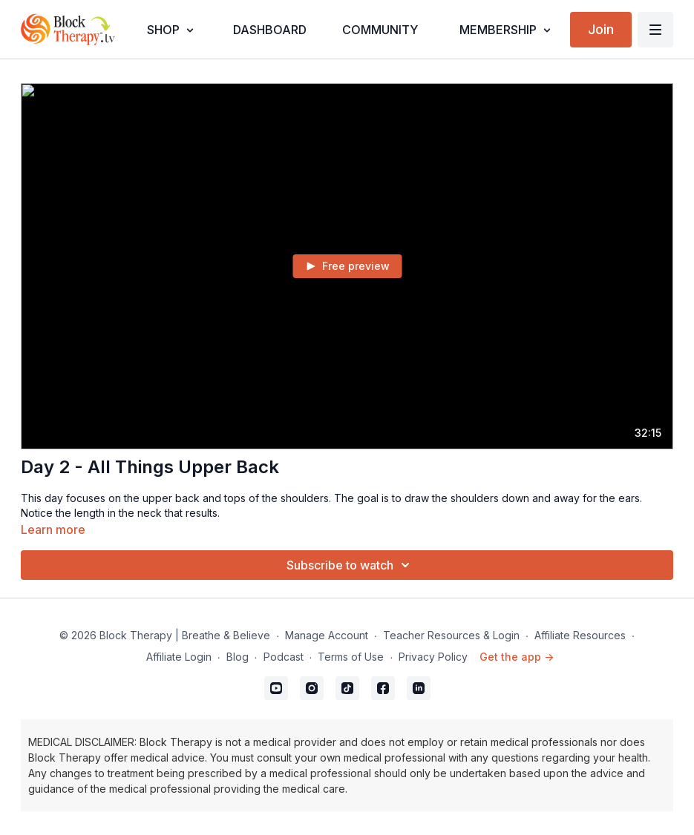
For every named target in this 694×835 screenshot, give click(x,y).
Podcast (283, 656)
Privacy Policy (433, 656)
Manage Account (326, 635)
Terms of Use (351, 656)
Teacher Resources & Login (451, 635)
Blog (237, 656)
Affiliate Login (179, 656)
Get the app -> (516, 656)
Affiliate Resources (580, 635)
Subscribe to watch (350, 565)
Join (601, 29)
